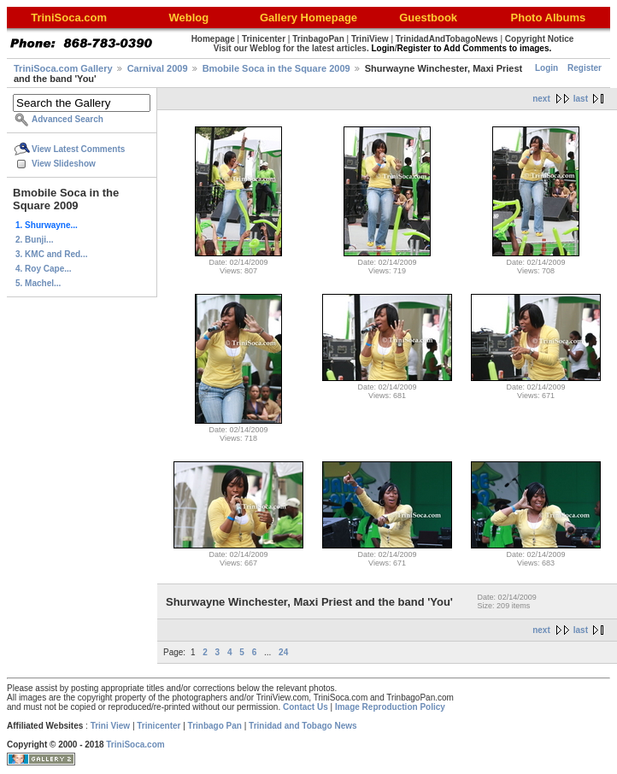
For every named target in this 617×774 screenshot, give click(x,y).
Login (546, 68)
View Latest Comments (78, 149)
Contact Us (305, 707)
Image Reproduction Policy (390, 707)
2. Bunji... (34, 239)
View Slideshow (64, 163)
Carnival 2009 (157, 68)
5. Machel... (38, 283)
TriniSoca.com (135, 744)
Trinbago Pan (215, 725)
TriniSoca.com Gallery (63, 68)
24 (283, 652)
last (580, 98)
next (541, 98)
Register (584, 68)
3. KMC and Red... (51, 254)
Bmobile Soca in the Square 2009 (276, 68)
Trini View (111, 725)
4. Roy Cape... (43, 268)
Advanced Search (67, 119)
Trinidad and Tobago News (303, 725)
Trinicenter (158, 725)
